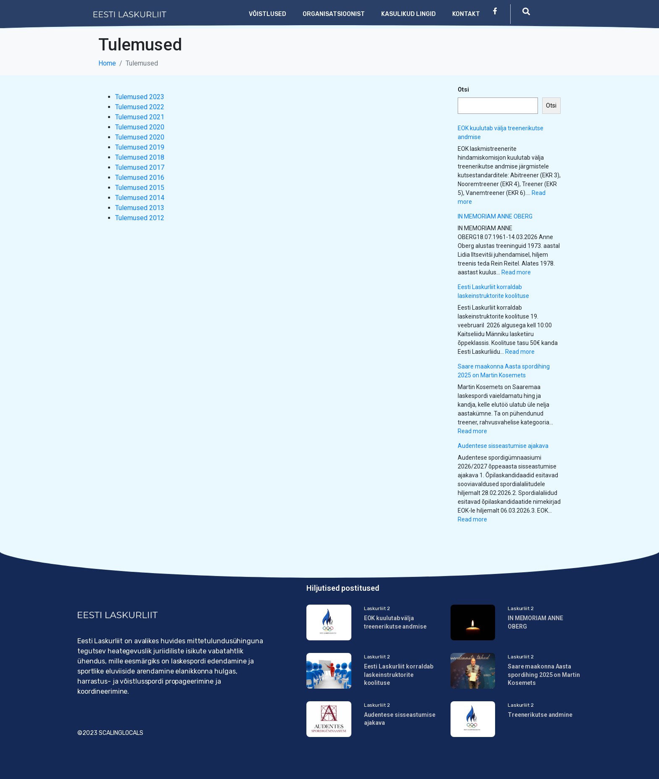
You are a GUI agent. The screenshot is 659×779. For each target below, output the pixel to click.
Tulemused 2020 (139, 127)
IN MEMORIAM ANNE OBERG (495, 216)
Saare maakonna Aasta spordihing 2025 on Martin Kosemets (544, 674)
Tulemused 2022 (139, 107)
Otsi (463, 89)
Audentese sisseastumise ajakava (503, 445)
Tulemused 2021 (139, 117)
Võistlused (267, 14)
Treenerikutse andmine (540, 714)
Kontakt (466, 14)
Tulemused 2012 (139, 218)
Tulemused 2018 (139, 157)
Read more (516, 272)
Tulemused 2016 (139, 178)
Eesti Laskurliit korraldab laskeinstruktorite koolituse (399, 674)
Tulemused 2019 (139, 147)
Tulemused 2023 (139, 97)
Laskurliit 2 (377, 608)
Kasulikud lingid (408, 14)
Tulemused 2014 (139, 198)
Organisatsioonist (334, 14)
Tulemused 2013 (139, 208)
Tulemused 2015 (139, 188)
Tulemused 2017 (139, 167)
